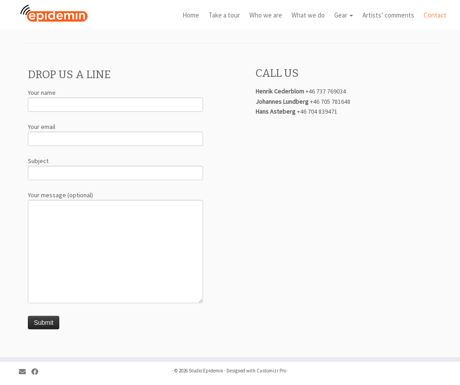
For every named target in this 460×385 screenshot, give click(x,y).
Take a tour (224, 15)
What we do (308, 15)
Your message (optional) (115, 224)
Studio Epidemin (206, 370)
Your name (115, 100)
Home (190, 15)
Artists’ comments (388, 15)
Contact (435, 15)
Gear (343, 15)
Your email (115, 134)
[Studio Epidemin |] (54, 13)
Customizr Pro (271, 370)
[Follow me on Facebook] (37, 371)
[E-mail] (25, 371)
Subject (115, 168)
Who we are (265, 15)
